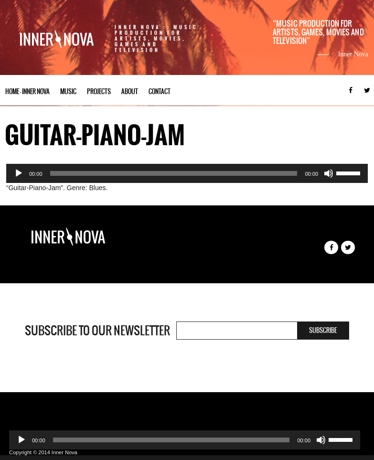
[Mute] (328, 173)
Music (68, 91)
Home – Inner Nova (27, 91)
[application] (187, 173)
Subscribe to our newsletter (97, 330)
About (129, 91)
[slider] (174, 173)
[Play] (18, 173)
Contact (160, 91)
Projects (99, 91)
